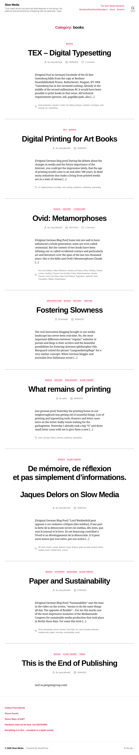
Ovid (48, 276)
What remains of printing (69, 389)
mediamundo (43, 632)
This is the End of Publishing (69, 663)
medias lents (56, 550)
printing (41, 108)
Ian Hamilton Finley (68, 273)
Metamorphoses (83, 273)
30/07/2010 (73, 228)
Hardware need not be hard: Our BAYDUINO (26, 724)
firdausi (75, 547)
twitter (88, 301)
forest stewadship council (48, 630)
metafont (86, 105)
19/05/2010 (81, 508)
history (67, 209)
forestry (63, 630)
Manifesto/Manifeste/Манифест (93, 9)
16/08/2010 (81, 148)
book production (44, 105)
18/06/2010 (78, 398)
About (112, 9)
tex (46, 108)
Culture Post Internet (15, 708)
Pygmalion (80, 276)
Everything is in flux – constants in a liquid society (29, 730)
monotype (95, 105)
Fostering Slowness (69, 310)
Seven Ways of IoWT (15, 719)
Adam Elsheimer (60, 271)
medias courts (44, 550)
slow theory (87, 380)
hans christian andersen (89, 630)
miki (63, 187)
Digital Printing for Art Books (69, 139)
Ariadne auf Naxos (75, 271)
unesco (65, 550)
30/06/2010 (79, 319)
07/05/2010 (81, 590)
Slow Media (12, 4)
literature (79, 209)
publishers (77, 187)
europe (55, 547)
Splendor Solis (91, 276)
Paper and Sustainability (69, 581)
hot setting (70, 105)
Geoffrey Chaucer (52, 273)
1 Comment (90, 62)
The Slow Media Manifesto (112, 6)
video (82, 654)
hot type (46, 438)
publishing (87, 187)
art (65, 130)
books (69, 44)
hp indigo (57, 187)
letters (53, 438)
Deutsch (120, 9)
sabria (64, 398)
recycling (59, 632)
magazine (72, 572)
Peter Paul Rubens (67, 276)
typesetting (53, 108)
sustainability (69, 632)
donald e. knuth (58, 105)
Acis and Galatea (45, 271)
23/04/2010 (81, 672)
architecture (54, 301)
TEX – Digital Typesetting (69, 53)
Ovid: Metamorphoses (69, 218)
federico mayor (65, 547)
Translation (42, 279)
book (40, 438)
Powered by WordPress (37, 748)
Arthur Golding (89, 271)
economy (59, 572)
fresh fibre (71, 630)
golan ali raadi (84, 547)
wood (77, 632)
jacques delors (97, 547)
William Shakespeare (57, 279)
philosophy (71, 380)
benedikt (64, 319)
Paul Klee (55, 276)
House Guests (12, 713)
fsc (77, 630)
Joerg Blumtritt (56, 62)
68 (39, 547)
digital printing (47, 187)
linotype (78, 105)
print (101, 105)
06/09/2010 (73, 62)
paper (52, 632)
